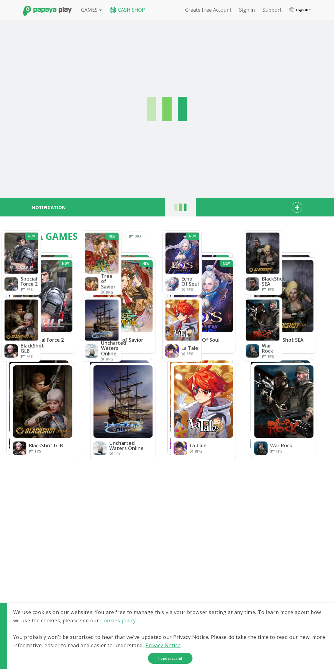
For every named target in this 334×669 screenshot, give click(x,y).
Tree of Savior (282, 528)
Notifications (236, 593)
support (272, 9)
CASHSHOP (283, 565)
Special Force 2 (238, 528)
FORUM (279, 579)
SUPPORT (281, 593)
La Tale (231, 555)
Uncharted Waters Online (286, 546)
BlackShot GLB (237, 543)
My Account (235, 579)
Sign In (230, 572)
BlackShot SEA (282, 536)
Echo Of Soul (236, 536)
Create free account (208, 9)
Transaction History (242, 586)
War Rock (278, 555)
